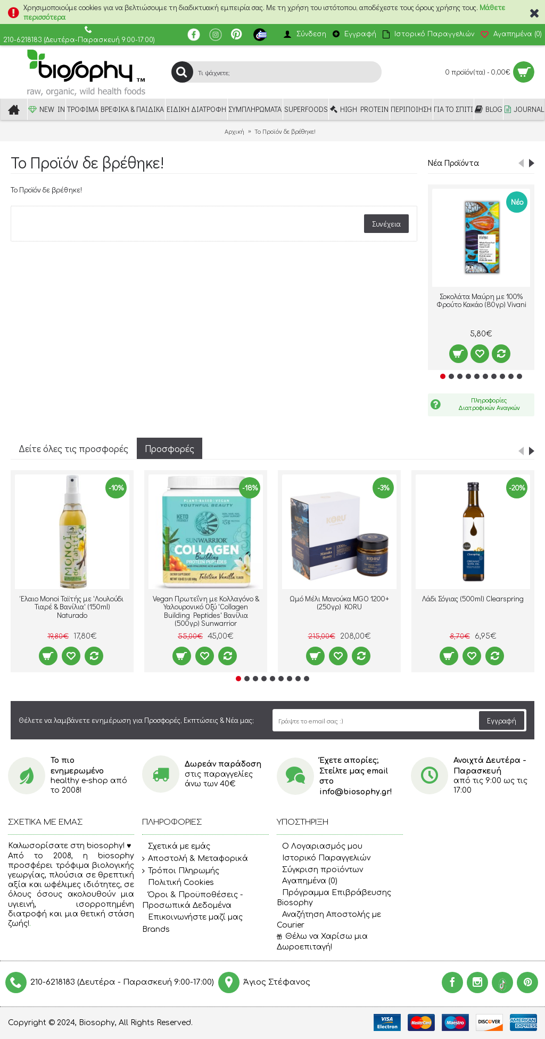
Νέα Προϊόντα (453, 162)
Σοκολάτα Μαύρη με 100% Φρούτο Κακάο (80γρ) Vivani (481, 300)
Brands (156, 929)
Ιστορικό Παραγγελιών (323, 858)
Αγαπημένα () (307, 881)
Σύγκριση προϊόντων (320, 870)
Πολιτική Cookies (178, 883)
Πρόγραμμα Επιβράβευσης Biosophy (334, 898)
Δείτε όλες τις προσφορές (73, 448)
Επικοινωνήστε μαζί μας (192, 917)
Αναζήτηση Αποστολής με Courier (329, 920)
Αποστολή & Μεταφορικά (195, 859)
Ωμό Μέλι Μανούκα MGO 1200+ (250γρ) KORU (339, 602)
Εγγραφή (501, 720)
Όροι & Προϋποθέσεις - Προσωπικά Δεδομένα (192, 900)
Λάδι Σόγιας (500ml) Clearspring (473, 598)
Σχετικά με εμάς (176, 847)
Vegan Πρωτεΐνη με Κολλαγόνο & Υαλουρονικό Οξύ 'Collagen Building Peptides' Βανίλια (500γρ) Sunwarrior (206, 610)
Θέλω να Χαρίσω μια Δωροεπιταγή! (322, 941)
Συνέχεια (386, 224)
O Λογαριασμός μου (319, 846)
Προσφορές (169, 448)
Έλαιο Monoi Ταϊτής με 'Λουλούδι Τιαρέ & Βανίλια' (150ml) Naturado (72, 606)
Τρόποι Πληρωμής (180, 871)
